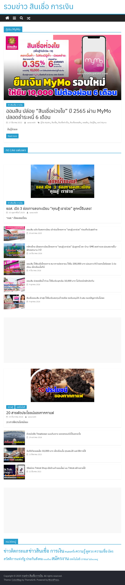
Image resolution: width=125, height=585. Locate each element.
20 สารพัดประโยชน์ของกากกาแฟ (30, 412)
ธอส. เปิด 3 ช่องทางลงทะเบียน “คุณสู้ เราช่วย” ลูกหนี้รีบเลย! (49, 208)
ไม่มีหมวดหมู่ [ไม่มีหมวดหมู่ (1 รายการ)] (93, 559)
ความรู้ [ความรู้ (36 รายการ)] (80, 551)
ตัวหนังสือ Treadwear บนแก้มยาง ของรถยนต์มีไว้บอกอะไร (54, 433)
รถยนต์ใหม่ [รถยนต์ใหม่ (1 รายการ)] (47, 559)
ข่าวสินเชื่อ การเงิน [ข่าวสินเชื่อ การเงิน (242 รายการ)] (46, 551)
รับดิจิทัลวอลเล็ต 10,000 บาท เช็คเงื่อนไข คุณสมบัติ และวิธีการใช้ (56, 450)
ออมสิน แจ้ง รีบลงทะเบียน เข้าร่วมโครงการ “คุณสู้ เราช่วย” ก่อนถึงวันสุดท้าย (62, 229)
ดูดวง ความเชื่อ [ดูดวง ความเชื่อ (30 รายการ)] (96, 551)
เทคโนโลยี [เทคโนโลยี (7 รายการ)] (74, 559)
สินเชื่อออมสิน (75, 122)
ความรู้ (10, 407)
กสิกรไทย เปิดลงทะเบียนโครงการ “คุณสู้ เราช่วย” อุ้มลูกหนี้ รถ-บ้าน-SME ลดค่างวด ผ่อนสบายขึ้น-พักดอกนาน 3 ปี (72, 248)
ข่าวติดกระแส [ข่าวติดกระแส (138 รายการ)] (16, 551)
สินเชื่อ (54, 122)
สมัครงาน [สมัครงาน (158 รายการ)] (60, 558)
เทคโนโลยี (21, 407)
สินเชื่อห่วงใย (63, 122)
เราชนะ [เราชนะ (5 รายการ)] (84, 559)
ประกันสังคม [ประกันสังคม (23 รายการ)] (34, 559)
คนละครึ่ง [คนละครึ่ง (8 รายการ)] (70, 551)
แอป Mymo (102, 122)
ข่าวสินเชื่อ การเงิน (15, 105)
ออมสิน (85, 122)
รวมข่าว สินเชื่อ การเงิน (39, 6)
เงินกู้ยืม (93, 122)
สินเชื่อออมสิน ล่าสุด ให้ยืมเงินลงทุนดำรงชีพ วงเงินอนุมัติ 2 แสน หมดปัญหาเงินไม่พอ (65, 297)
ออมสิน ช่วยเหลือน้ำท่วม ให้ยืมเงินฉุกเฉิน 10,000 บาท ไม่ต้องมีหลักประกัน (60, 280)
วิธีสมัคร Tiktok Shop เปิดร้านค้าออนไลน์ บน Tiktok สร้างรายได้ (56, 467)
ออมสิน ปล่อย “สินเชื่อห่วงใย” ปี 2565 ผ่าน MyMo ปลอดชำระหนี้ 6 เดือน (58, 113)
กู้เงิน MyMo (45, 122)
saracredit (31, 122)
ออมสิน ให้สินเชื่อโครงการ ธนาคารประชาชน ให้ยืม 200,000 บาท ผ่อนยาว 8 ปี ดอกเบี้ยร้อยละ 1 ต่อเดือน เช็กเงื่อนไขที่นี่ (71, 265)
